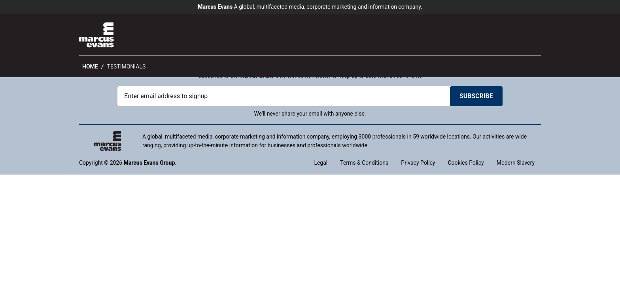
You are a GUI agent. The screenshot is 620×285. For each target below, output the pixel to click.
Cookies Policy (466, 163)
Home (90, 66)
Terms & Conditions (364, 163)
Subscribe (476, 96)
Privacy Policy (418, 163)
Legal (320, 163)
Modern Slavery (516, 163)
